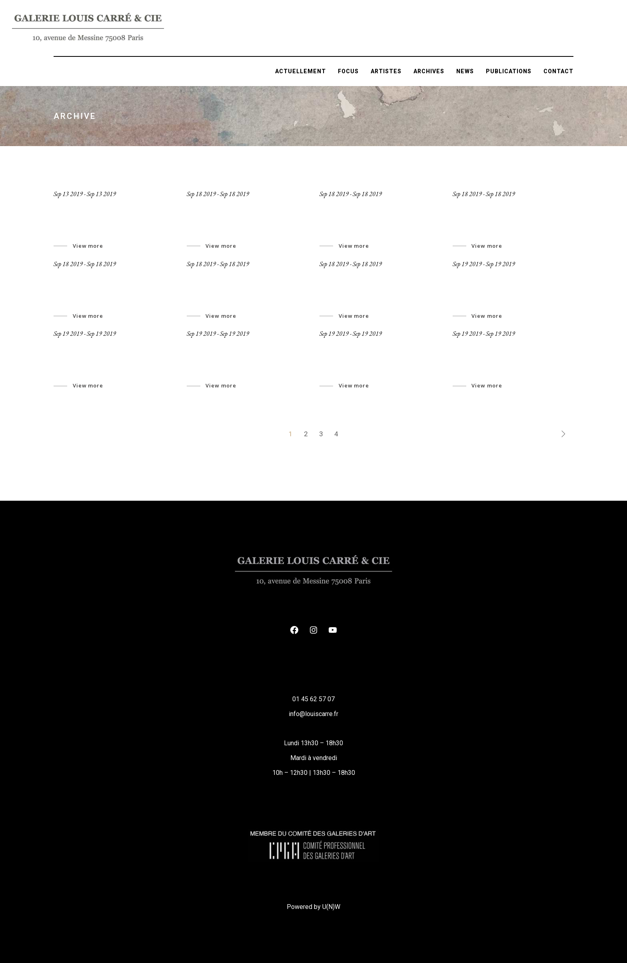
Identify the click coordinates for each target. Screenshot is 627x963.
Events (333, 346)
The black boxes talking (503, 346)
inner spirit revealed (362, 277)
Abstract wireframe (360, 207)
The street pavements (234, 207)
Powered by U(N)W (313, 907)
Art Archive (77, 346)
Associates (210, 346)
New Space (476, 277)
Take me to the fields (232, 277)
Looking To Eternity (494, 207)
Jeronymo (74, 207)
